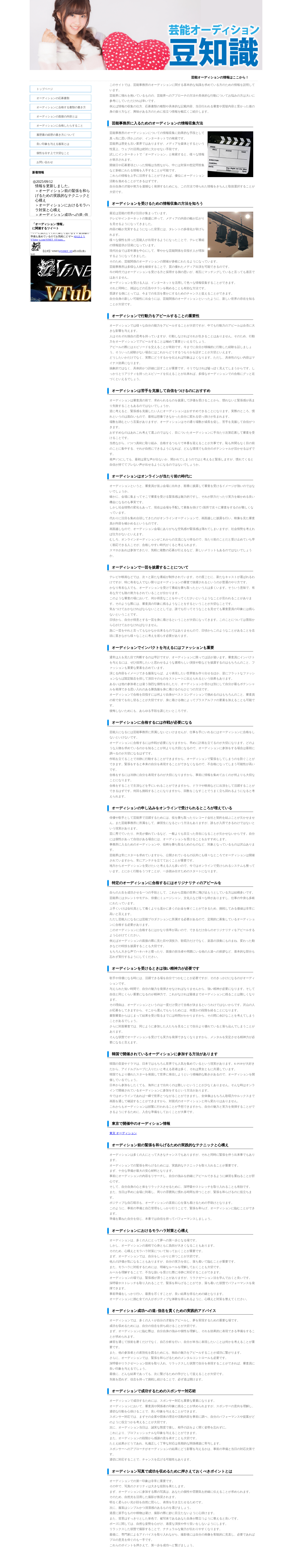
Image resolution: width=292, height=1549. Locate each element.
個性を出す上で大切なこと (52, 153)
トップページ (44, 89)
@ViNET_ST (66, 269)
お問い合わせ (44, 162)
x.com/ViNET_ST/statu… (52, 257)
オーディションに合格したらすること (59, 125)
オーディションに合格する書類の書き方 (61, 107)
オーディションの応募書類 (52, 98)
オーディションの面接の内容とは (57, 116)
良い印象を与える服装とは (52, 144)
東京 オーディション (123, 1133)
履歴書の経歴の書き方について (55, 134)
